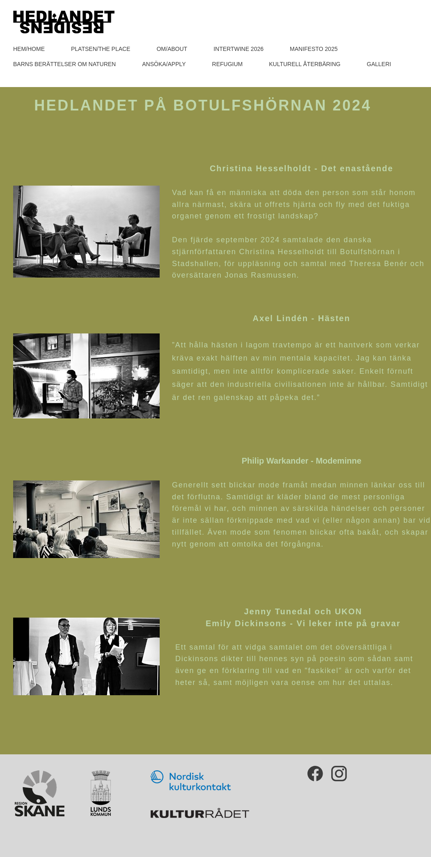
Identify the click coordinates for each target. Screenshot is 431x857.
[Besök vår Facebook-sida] (315, 773)
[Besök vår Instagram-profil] (339, 773)
